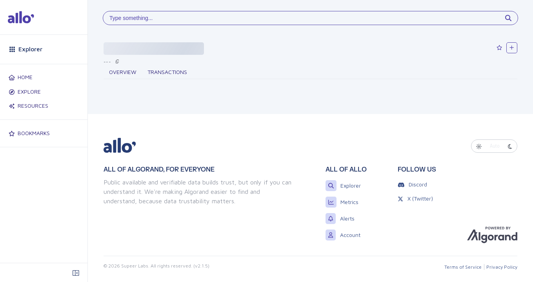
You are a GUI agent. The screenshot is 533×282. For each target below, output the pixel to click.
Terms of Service (463, 267)
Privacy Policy (501, 267)
